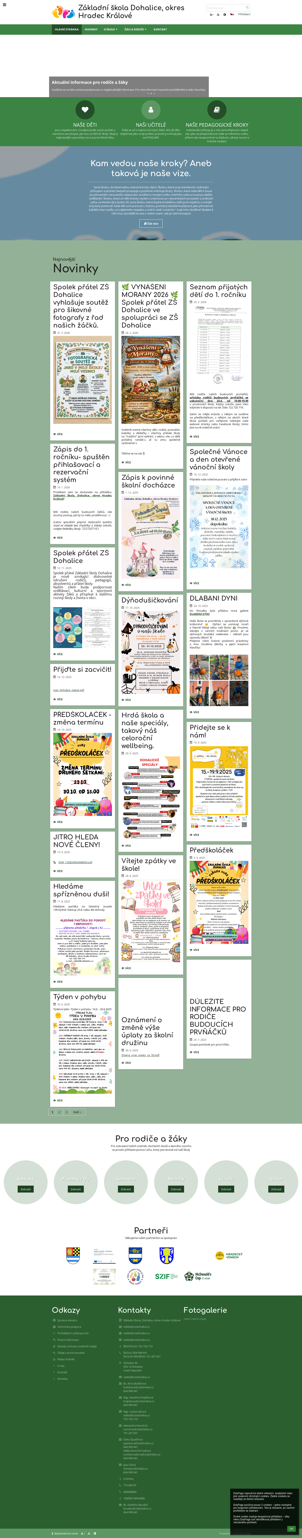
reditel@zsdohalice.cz (136, 1327)
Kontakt (62, 1372)
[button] (232, 14)
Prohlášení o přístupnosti (73, 1333)
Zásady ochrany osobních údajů (77, 1346)
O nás (60, 1366)
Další (78, 1112)
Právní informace (67, 1340)
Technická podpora (69, 1327)
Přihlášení (244, 14)
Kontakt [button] (160, 29)
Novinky (62, 1379)
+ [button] (212, 14)
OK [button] (291, 1528)
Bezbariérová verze (65, 1533)
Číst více (151, 223)
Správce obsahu (67, 1320)
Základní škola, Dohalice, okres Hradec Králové (82, 497)
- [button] (218, 14)
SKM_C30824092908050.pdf (72, 862)
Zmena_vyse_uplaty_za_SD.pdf (140, 1055)
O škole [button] (111, 29)
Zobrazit (26, 1189)
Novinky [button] (91, 29)
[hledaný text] (228, 8)
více (58, 434)
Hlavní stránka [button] (67, 29)
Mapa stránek (65, 1359)
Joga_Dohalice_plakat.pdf (68, 690)
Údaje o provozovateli (70, 1353)
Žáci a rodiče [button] (136, 29)
